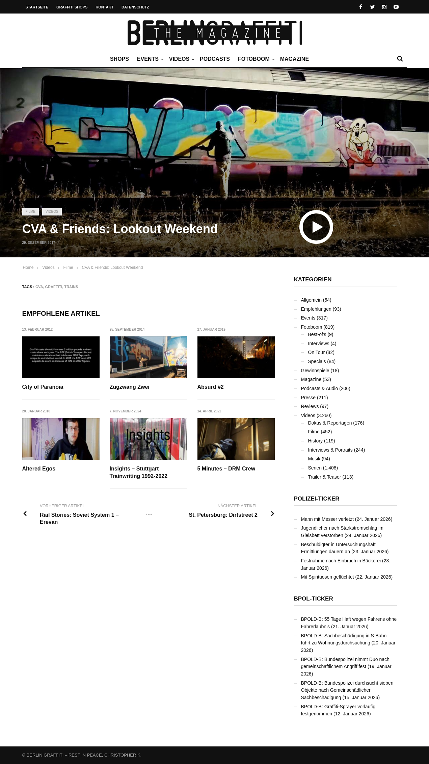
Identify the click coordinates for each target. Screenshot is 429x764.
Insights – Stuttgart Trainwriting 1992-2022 (139, 472)
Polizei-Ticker (317, 498)
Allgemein (311, 300)
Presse (308, 397)
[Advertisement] (214, 150)
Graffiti (53, 287)
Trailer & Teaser (324, 477)
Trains (71, 287)
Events (149, 59)
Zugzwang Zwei (130, 387)
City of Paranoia (42, 387)
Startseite (37, 7)
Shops (119, 59)
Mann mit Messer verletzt (327, 519)
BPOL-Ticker (313, 598)
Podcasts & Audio (319, 388)
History (315, 440)
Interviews (318, 343)
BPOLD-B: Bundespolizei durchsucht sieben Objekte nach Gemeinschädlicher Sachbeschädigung (347, 690)
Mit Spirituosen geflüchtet (327, 577)
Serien (315, 467)
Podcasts (215, 59)
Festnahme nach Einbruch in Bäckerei (341, 560)
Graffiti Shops (71, 7)
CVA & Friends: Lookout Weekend (112, 267)
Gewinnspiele (315, 370)
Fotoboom (255, 59)
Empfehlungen (316, 309)
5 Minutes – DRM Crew (226, 469)
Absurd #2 (210, 387)
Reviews (310, 406)
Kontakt (104, 7)
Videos (181, 59)
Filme (30, 211)
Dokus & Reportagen (330, 423)
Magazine (294, 59)
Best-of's (317, 334)
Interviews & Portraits (330, 450)
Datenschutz (135, 7)
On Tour (316, 352)
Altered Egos (39, 469)
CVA (39, 287)
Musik (314, 458)
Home (28, 267)
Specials (317, 361)
